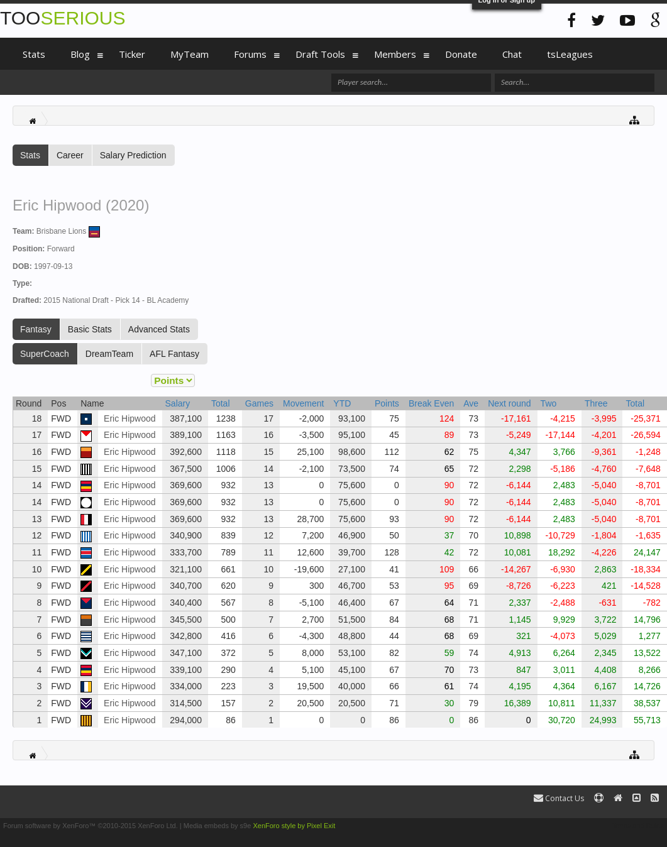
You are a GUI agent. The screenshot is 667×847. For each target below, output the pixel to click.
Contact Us (559, 798)
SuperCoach (44, 354)
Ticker (132, 54)
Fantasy (36, 329)
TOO (62, 18)
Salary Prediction (133, 155)
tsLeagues (570, 54)
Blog (80, 54)
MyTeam (189, 54)
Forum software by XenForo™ (90, 825)
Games (259, 403)
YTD (342, 403)
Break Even (431, 403)
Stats (30, 155)
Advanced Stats (159, 329)
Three (596, 403)
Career (70, 155)
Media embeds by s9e (217, 825)
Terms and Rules (638, 825)
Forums (250, 54)
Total (220, 403)
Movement (303, 403)
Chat (512, 54)
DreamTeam (109, 354)
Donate (461, 54)
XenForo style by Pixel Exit (294, 825)
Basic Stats (90, 329)
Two (549, 403)
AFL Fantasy (174, 354)
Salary (177, 403)
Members (395, 54)
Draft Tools (320, 54)
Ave (470, 403)
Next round (509, 403)
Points (387, 403)
